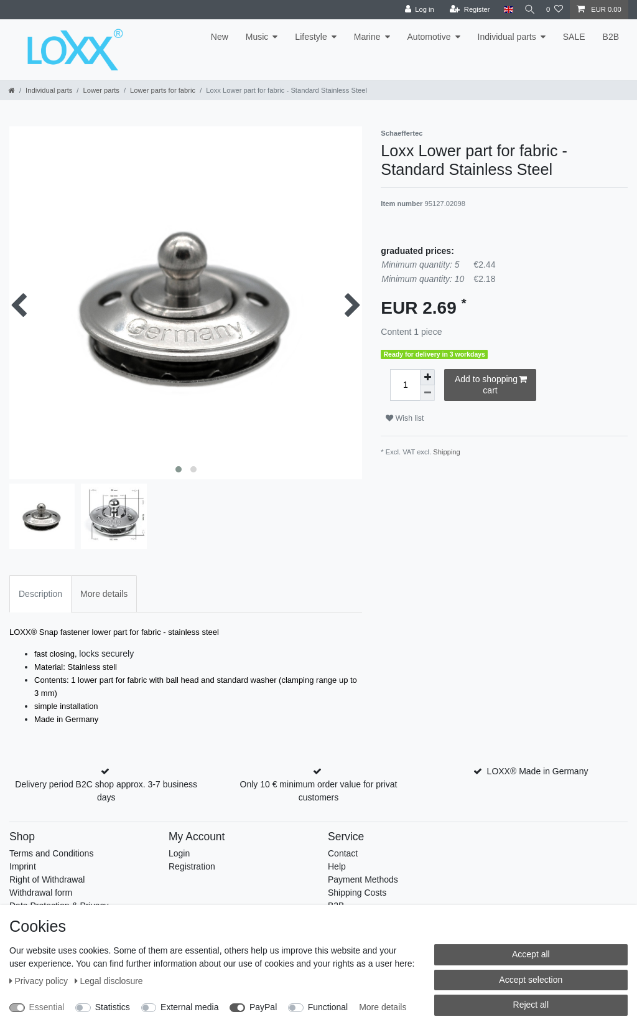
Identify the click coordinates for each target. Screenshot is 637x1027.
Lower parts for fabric (162, 90)
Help (337, 866)
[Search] (526, 9)
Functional (328, 1007)
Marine (367, 37)
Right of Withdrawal (47, 879)
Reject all (531, 1005)
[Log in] (413, 9)
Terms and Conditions (51, 853)
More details (382, 1007)
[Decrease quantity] (427, 393)
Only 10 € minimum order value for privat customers (319, 790)
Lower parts (101, 90)
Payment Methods (363, 879)
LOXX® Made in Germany (537, 771)
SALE (574, 37)
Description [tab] (40, 594)
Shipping (446, 452)
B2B (611, 37)
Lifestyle (311, 37)
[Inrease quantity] (427, 377)
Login (179, 853)
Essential (47, 1007)
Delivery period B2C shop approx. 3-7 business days (106, 790)
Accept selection (530, 980)
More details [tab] (104, 594)
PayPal (263, 1007)
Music (257, 37)
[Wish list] (554, 9)
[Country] (502, 9)
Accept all (531, 954)
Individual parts (507, 37)
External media (189, 1007)
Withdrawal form (40, 893)
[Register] (464, 9)
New (219, 37)
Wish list (405, 418)
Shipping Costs (357, 893)
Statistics (112, 1007)
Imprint (22, 866)
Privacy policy (39, 981)
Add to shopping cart (491, 384)
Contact (343, 853)
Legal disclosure (109, 981)
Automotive (429, 37)
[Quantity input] (405, 385)
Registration (192, 866)
